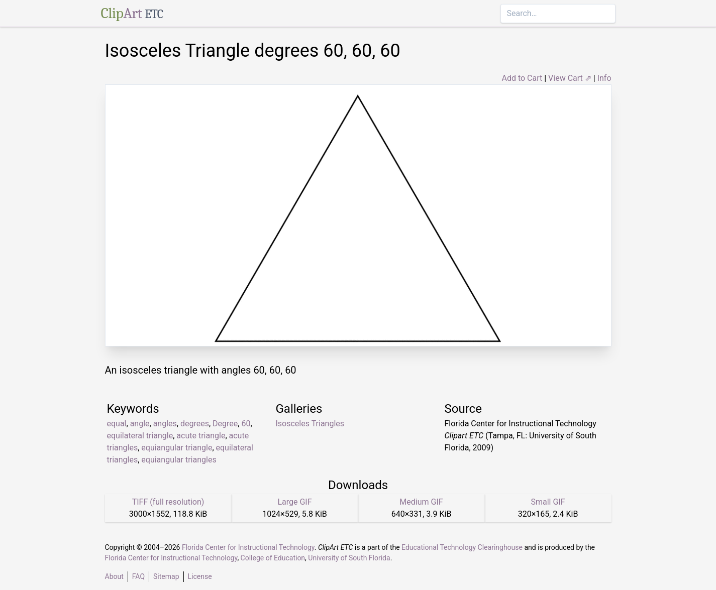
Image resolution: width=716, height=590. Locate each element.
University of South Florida (349, 558)
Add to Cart (521, 78)
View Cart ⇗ (569, 78)
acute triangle (200, 435)
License (200, 576)
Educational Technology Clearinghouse (462, 547)
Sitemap (166, 576)
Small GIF (548, 502)
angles (165, 423)
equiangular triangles (178, 459)
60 (245, 423)
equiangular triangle (176, 447)
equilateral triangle (140, 435)
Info (604, 78)
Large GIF (294, 502)
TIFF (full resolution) (168, 502)
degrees (194, 423)
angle (140, 423)
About (114, 576)
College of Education (273, 558)
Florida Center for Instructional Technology (248, 547)
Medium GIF (421, 502)
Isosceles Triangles (310, 423)
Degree (225, 423)
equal (117, 423)
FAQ (138, 576)
